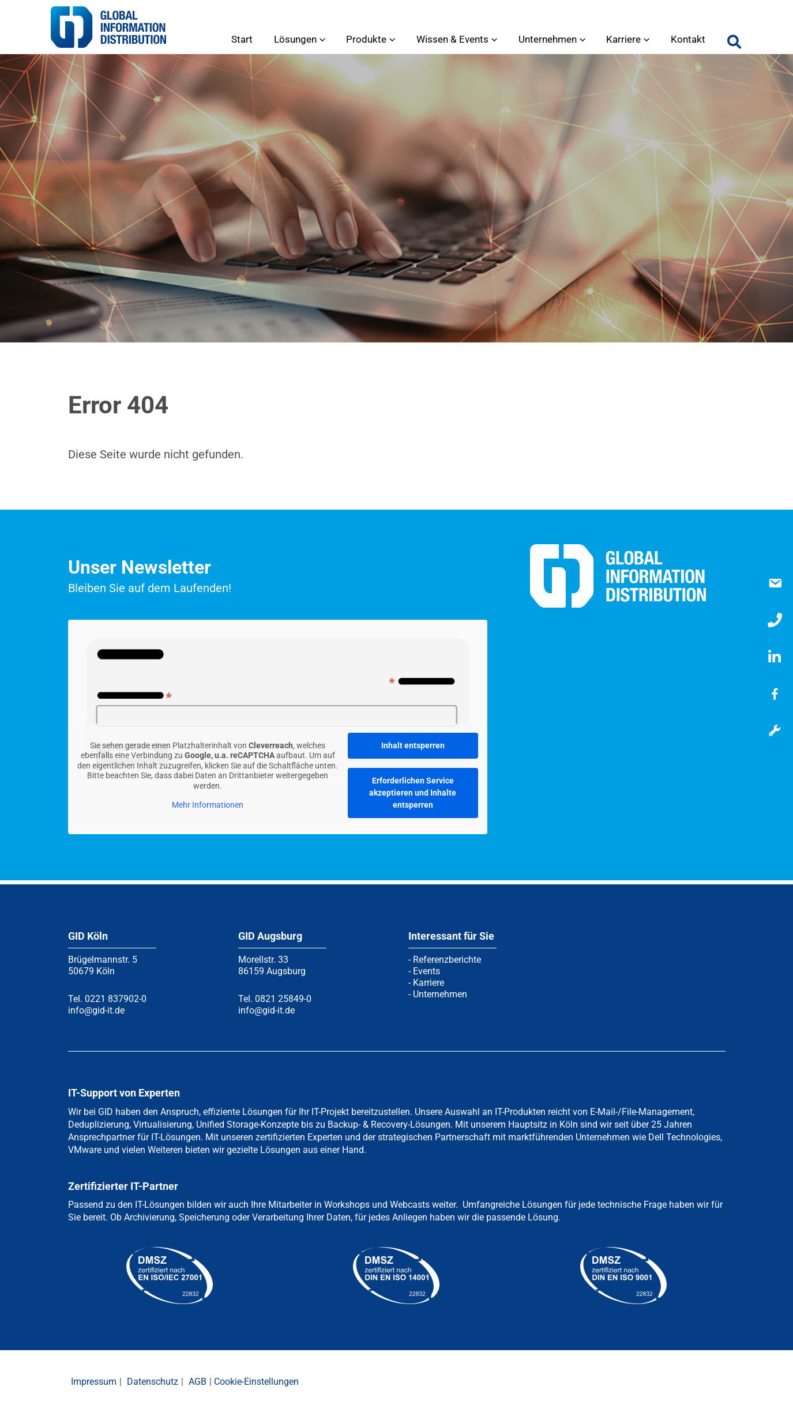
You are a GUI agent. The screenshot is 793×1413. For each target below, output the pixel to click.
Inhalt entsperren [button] (412, 745)
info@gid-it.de (96, 1010)
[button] (734, 44)
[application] (328, 39)
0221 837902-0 (115, 998)
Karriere (428, 982)
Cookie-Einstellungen (256, 1381)
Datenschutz (152, 1381)
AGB (197, 1381)
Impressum (93, 1381)
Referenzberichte (447, 959)
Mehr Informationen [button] (207, 804)
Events (426, 971)
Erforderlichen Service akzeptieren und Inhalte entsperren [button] (412, 792)
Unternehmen (440, 994)
